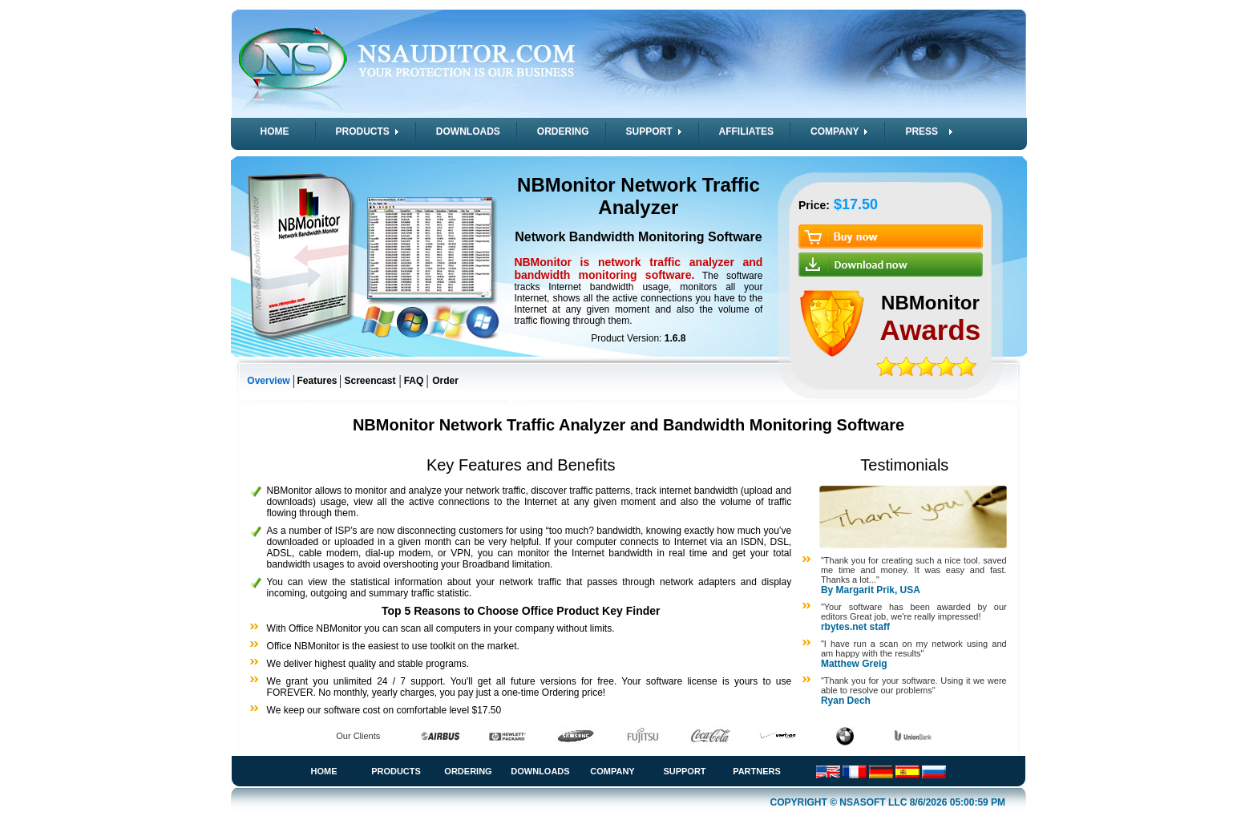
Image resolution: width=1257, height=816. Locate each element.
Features (317, 380)
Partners (757, 771)
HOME (275, 131)
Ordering (467, 771)
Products (396, 771)
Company (612, 771)
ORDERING (563, 131)
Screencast (369, 380)
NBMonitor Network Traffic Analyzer (638, 196)
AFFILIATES (746, 131)
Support (684, 771)
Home (324, 771)
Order (445, 380)
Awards (930, 329)
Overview (268, 380)
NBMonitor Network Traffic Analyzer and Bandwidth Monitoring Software (628, 425)
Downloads (540, 771)
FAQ (414, 380)
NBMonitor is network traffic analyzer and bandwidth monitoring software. (638, 268)
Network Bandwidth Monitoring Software (638, 237)
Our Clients (358, 736)
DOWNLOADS (468, 131)
